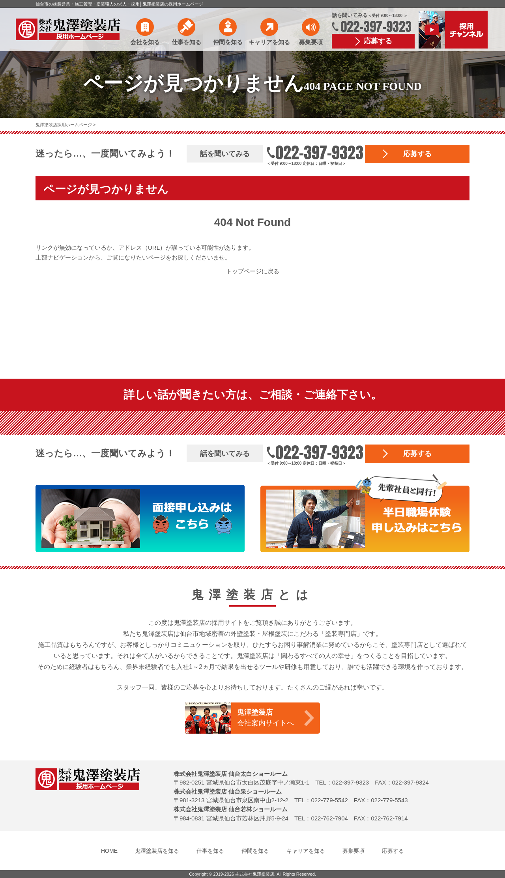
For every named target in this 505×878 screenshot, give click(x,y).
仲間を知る (228, 42)
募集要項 (311, 42)
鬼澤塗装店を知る (157, 851)
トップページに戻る (252, 271)
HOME (109, 851)
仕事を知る (186, 42)
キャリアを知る (269, 42)
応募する (378, 41)
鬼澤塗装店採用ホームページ (64, 124)
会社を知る (145, 42)
